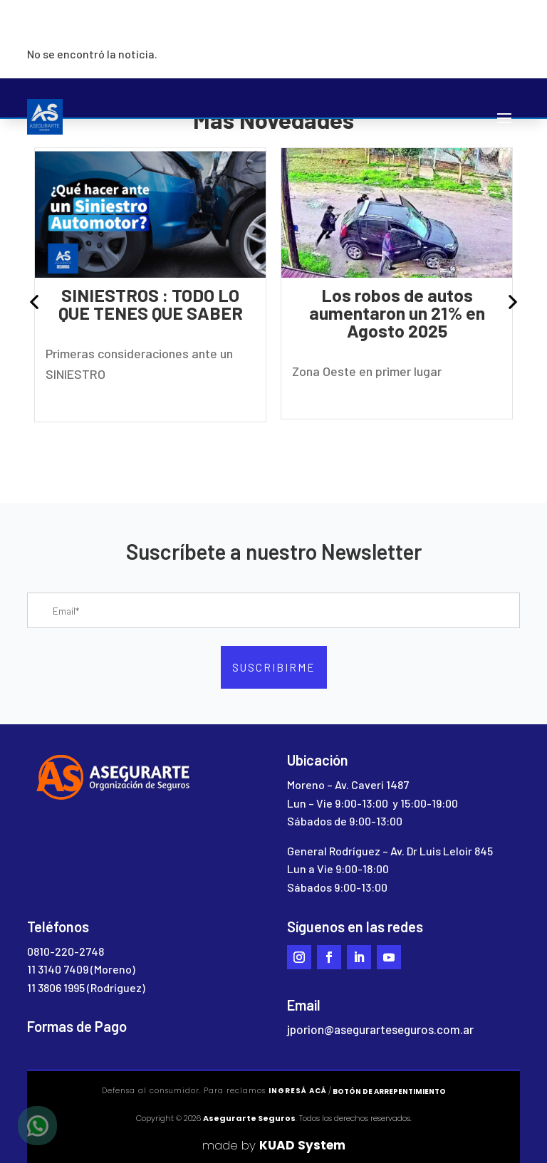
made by (273, 1145)
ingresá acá (298, 1090)
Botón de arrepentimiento (389, 1091)
